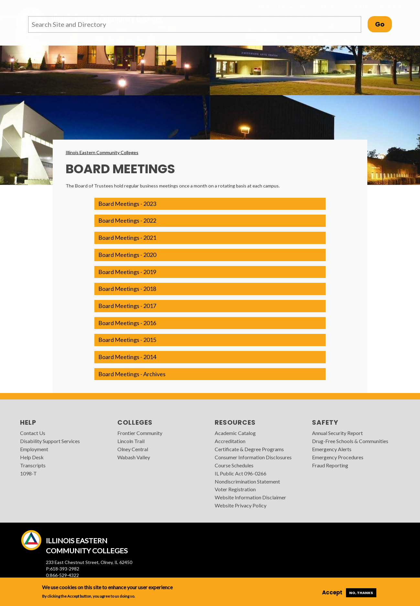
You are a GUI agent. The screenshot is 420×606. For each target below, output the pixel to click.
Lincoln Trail (131, 441)
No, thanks (361, 592)
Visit (306, 7)
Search (391, 7)
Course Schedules (234, 465)
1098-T (28, 473)
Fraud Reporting (330, 465)
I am (285, 7)
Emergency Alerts (331, 449)
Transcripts (33, 465)
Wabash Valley (133, 457)
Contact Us (32, 433)
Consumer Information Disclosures (253, 457)
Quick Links (361, 7)
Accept (332, 592)
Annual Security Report (337, 433)
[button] (209, 204)
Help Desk (32, 457)
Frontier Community (139, 433)
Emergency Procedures (337, 457)
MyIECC (331, 7)
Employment (34, 449)
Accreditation (230, 441)
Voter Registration (235, 489)
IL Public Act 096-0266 (240, 473)
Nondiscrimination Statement (247, 481)
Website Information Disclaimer (250, 497)
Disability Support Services (50, 441)
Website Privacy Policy (240, 505)
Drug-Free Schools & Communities (350, 441)
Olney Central (132, 449)
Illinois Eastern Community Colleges (102, 152)
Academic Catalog (235, 433)
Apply (264, 7)
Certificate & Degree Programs (249, 449)
